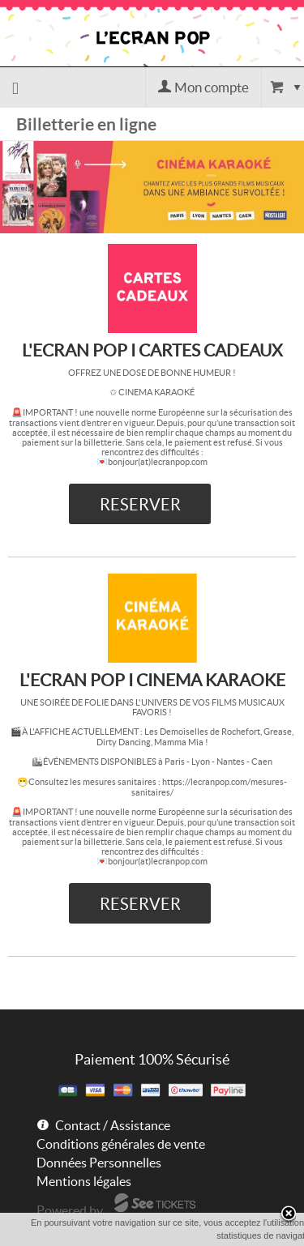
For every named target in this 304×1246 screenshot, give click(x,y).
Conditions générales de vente (120, 1144)
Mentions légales (83, 1181)
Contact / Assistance (112, 1125)
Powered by (69, 1210)
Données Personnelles (98, 1162)
